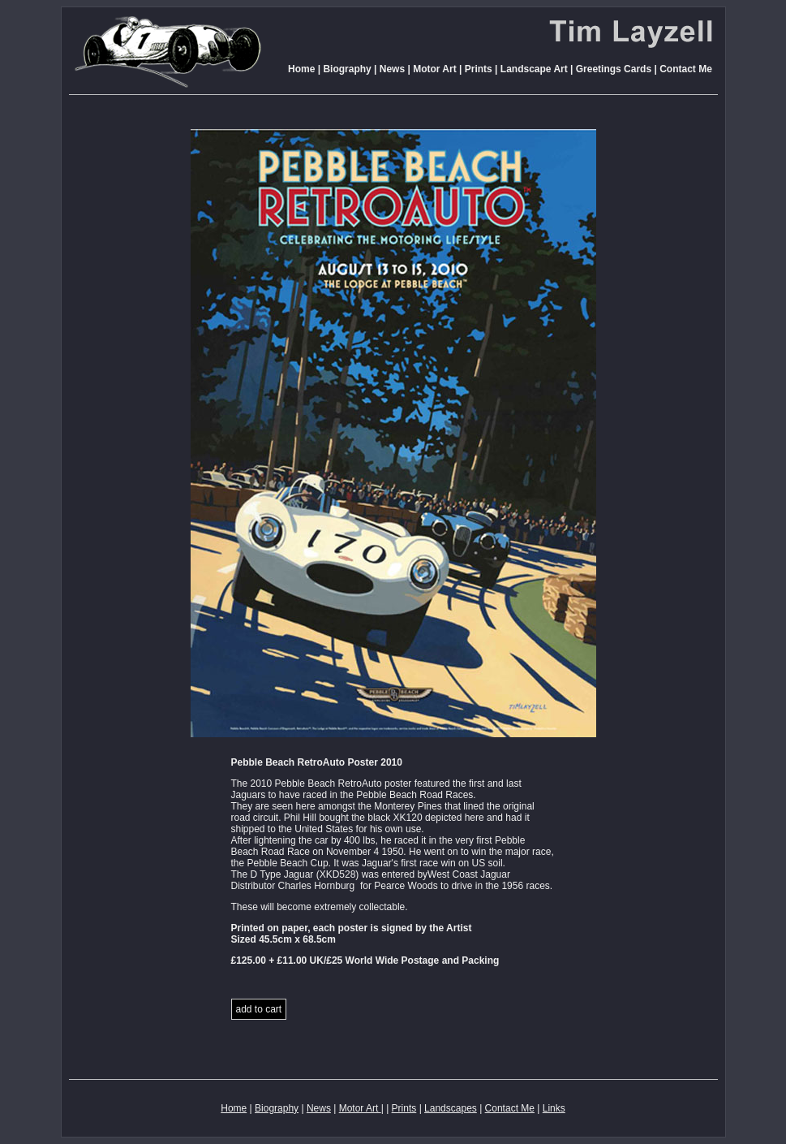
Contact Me (685, 69)
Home (301, 69)
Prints (478, 69)
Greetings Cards (613, 69)
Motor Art (433, 69)
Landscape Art (534, 69)
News (392, 69)
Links (554, 1108)
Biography (347, 69)
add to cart (259, 1009)
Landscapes (450, 1108)
